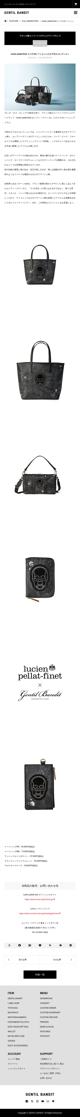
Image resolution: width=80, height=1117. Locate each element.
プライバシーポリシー (50, 1068)
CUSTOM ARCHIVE (49, 1017)
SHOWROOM (46, 998)
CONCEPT (45, 1003)
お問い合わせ (46, 1078)
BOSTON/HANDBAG (17, 1017)
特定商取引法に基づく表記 (52, 1064)
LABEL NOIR (13, 1003)
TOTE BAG (13, 1008)
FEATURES (45, 1031)
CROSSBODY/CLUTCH (18, 1022)
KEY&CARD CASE (16, 1036)
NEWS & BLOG (47, 1027)
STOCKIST (45, 1036)
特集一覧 (40, 974)
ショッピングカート (17, 1068)
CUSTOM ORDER (48, 1008)
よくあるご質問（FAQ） (51, 1073)
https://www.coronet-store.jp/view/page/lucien (39, 913)
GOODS (11, 1041)
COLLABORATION (45, 58)
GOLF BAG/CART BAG (18, 1027)
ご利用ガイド (46, 1059)
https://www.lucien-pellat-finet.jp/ (39, 899)
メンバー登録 (14, 1059)
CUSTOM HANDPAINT (50, 1012)
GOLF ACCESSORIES (18, 1045)
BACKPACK (13, 1012)
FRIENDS (44, 1022)
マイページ (13, 1064)
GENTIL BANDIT (15, 998)
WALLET (12, 1031)
